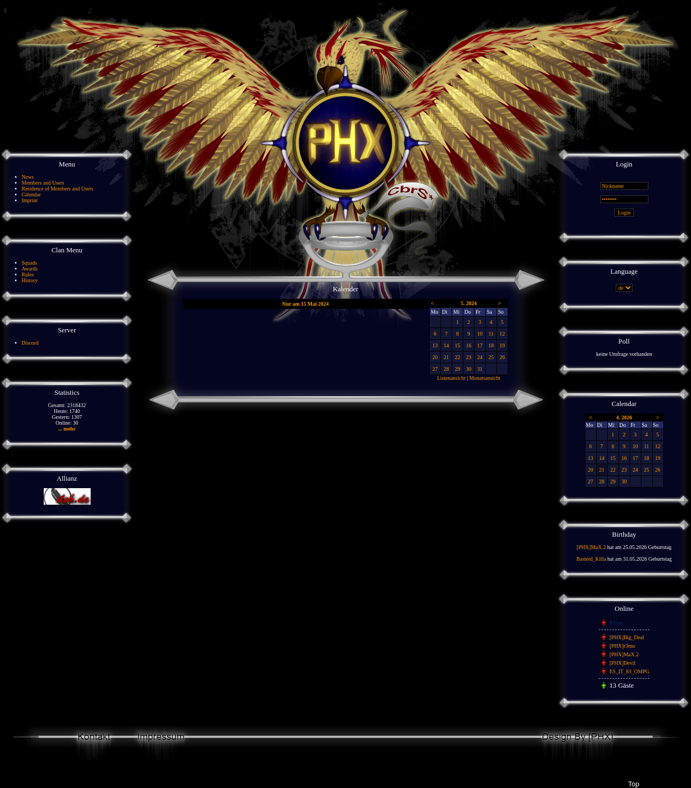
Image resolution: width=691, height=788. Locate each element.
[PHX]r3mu (622, 646)
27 (435, 369)
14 (446, 345)
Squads (29, 263)
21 (446, 357)
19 (502, 345)
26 (502, 357)
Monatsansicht (484, 378)
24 (480, 357)
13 (435, 345)
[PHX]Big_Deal (626, 637)
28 (446, 369)
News (28, 177)
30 (468, 369)
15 (457, 345)
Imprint (30, 200)
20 (435, 357)
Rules (28, 274)
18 (491, 345)
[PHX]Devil (622, 663)
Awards (30, 269)
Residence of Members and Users (57, 189)
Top (633, 784)
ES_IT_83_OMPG (629, 671)
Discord (30, 343)
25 (491, 357)
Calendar (31, 194)
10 (480, 334)
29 (457, 369)
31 (480, 369)
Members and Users (43, 183)
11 (491, 334)
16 (468, 345)
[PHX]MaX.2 (591, 547)
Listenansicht (451, 378)
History (30, 280)
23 (468, 357)
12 (502, 334)
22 (457, 357)
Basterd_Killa (591, 559)
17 (480, 345)
